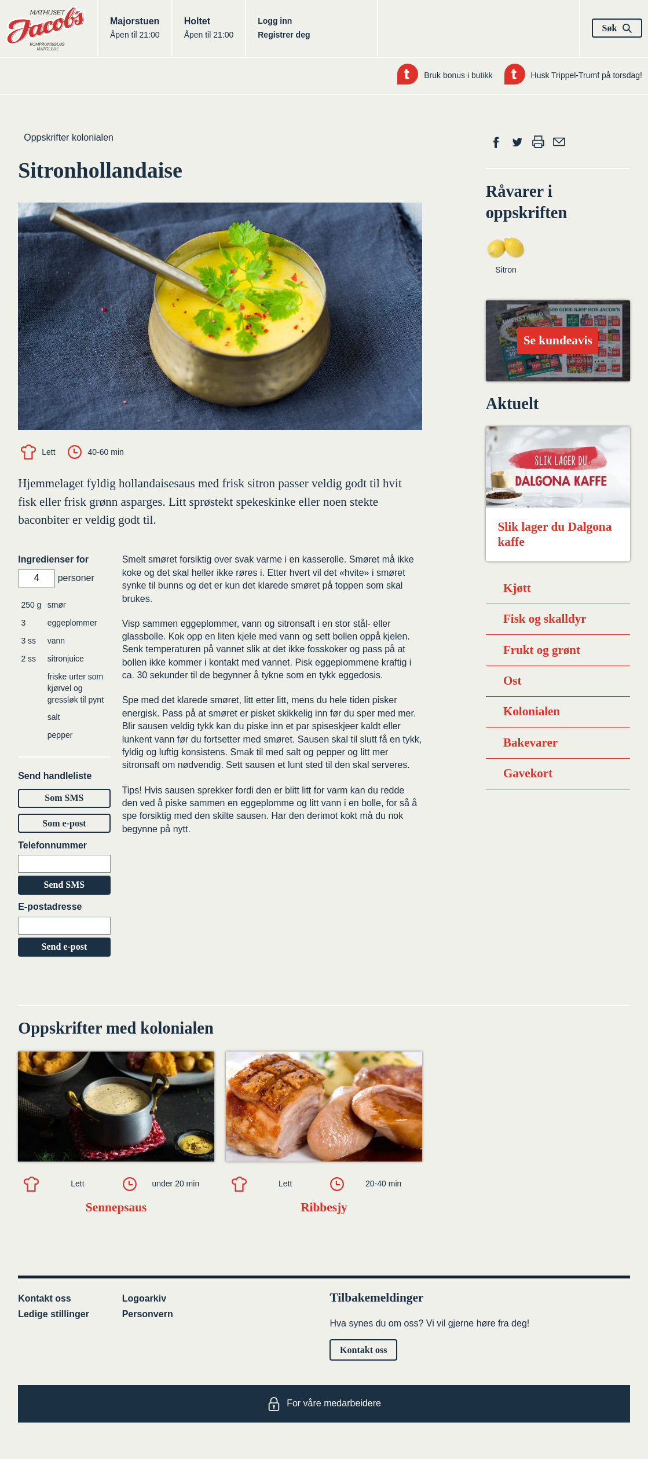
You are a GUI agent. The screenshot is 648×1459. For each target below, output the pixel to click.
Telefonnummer (52, 845)
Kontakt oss (44, 1298)
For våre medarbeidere (324, 1404)
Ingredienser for (53, 559)
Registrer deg (284, 34)
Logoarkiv (144, 1298)
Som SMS (64, 798)
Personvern (147, 1314)
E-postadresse (50, 907)
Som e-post (64, 823)
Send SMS (64, 885)
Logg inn (275, 20)
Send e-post (64, 946)
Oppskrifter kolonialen (69, 137)
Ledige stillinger (53, 1314)
